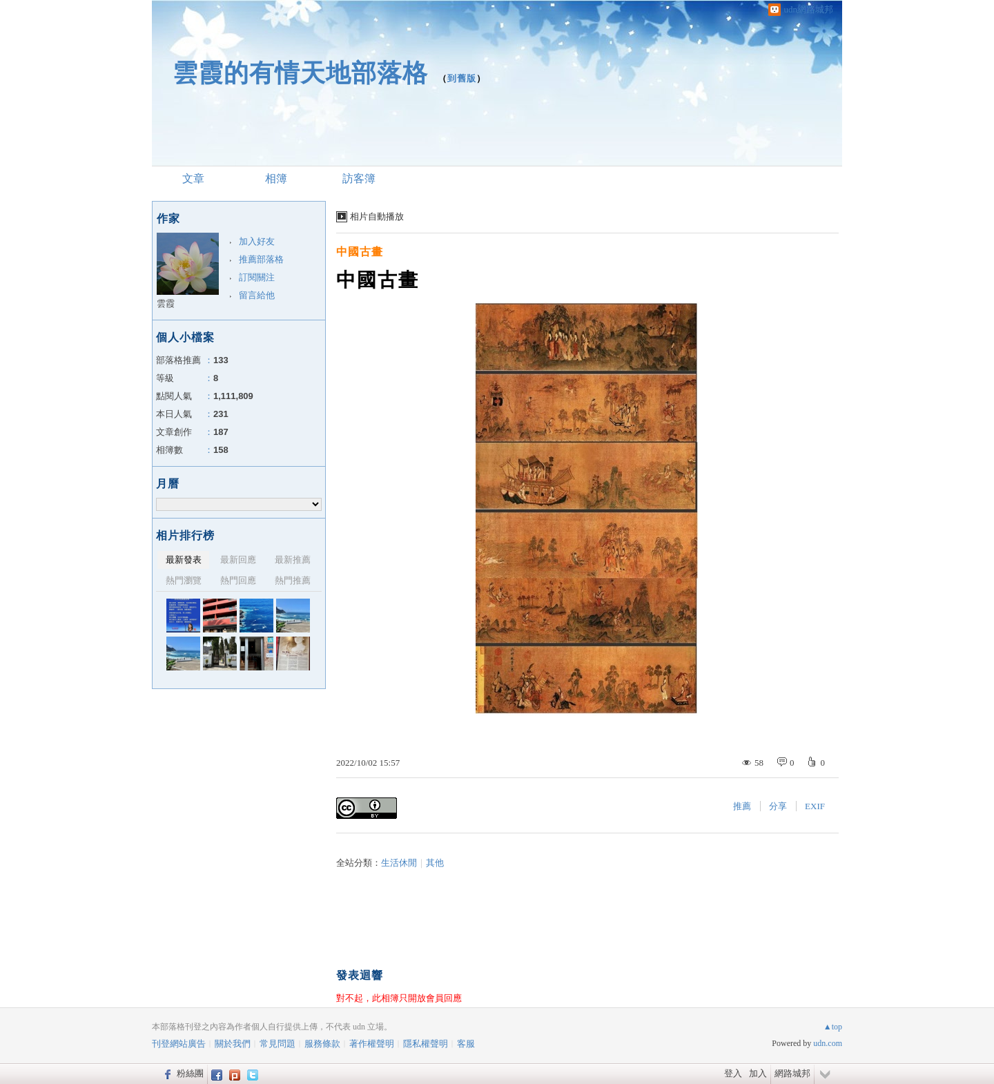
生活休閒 (399, 863)
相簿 (276, 178)
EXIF (815, 806)
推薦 (742, 806)
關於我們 (233, 1043)
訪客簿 (359, 178)
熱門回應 (238, 580)
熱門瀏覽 (184, 580)
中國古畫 (359, 252)
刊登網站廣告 (179, 1043)
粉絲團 (190, 1073)
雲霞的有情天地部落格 (300, 73)
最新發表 (184, 559)
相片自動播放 (377, 216)
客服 (466, 1043)
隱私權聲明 (425, 1043)
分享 (778, 806)
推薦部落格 (261, 259)
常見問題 (277, 1043)
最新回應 (238, 559)
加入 (758, 1073)
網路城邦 (792, 1073)
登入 (733, 1073)
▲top (833, 1027)
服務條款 (322, 1043)
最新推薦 (293, 559)
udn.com (827, 1043)
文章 (193, 178)
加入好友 (257, 241)
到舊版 (461, 78)
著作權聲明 (371, 1043)
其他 (435, 863)
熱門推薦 (293, 580)
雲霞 (166, 303)
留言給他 (257, 295)
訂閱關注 (257, 277)
